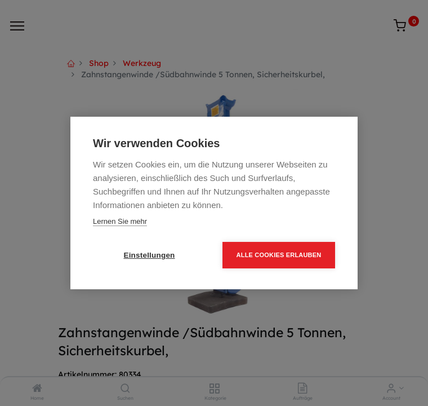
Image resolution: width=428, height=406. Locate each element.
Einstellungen (149, 255)
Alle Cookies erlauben (279, 254)
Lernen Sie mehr (120, 221)
